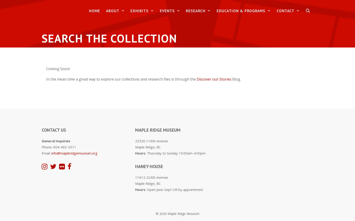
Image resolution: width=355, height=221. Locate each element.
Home (94, 10)
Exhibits (143, 11)
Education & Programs (245, 11)
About (117, 11)
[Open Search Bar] (307, 11)
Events (171, 11)
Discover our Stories (214, 79)
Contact (290, 11)
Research (200, 11)
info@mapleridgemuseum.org (74, 153)
